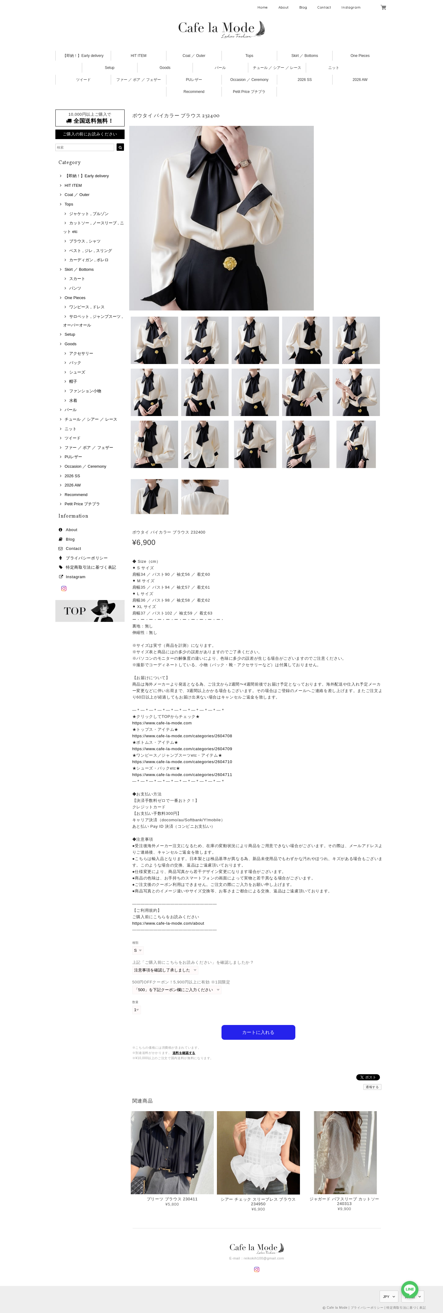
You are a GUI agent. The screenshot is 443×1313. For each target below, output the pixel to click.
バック (75, 362)
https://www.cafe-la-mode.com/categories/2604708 (182, 736)
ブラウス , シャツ (85, 241)
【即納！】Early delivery (83, 56)
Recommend (193, 92)
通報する (372, 1087)
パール (220, 68)
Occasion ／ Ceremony (249, 80)
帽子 (73, 381)
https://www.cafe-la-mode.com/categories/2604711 (182, 774)
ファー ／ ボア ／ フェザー (138, 80)
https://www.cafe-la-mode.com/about (168, 923)
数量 (135, 1002)
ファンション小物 (85, 391)
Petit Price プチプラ (249, 92)
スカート (77, 278)
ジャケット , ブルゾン (89, 213)
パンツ (75, 288)
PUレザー (194, 80)
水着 (73, 400)
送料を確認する (184, 1053)
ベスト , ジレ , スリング (90, 250)
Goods (165, 68)
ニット (333, 68)
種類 (135, 942)
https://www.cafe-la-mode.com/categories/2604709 (182, 749)
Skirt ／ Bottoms (304, 56)
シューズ (77, 372)
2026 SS (304, 80)
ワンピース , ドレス (87, 307)
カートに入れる (258, 1032)
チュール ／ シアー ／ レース (277, 68)
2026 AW (360, 80)
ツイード (83, 80)
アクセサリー (81, 353)
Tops (249, 56)
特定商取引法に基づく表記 (91, 567)
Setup (109, 68)
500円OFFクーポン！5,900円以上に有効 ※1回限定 (181, 982)
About (283, 7)
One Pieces (359, 56)
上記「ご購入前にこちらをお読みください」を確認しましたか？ (193, 962)
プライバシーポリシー (87, 558)
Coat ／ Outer (193, 56)
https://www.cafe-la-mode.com (162, 723)
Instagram (351, 7)
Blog (303, 7)
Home (262, 7)
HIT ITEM (138, 56)
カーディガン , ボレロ (89, 260)
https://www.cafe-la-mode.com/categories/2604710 (182, 761)
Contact (324, 7)
